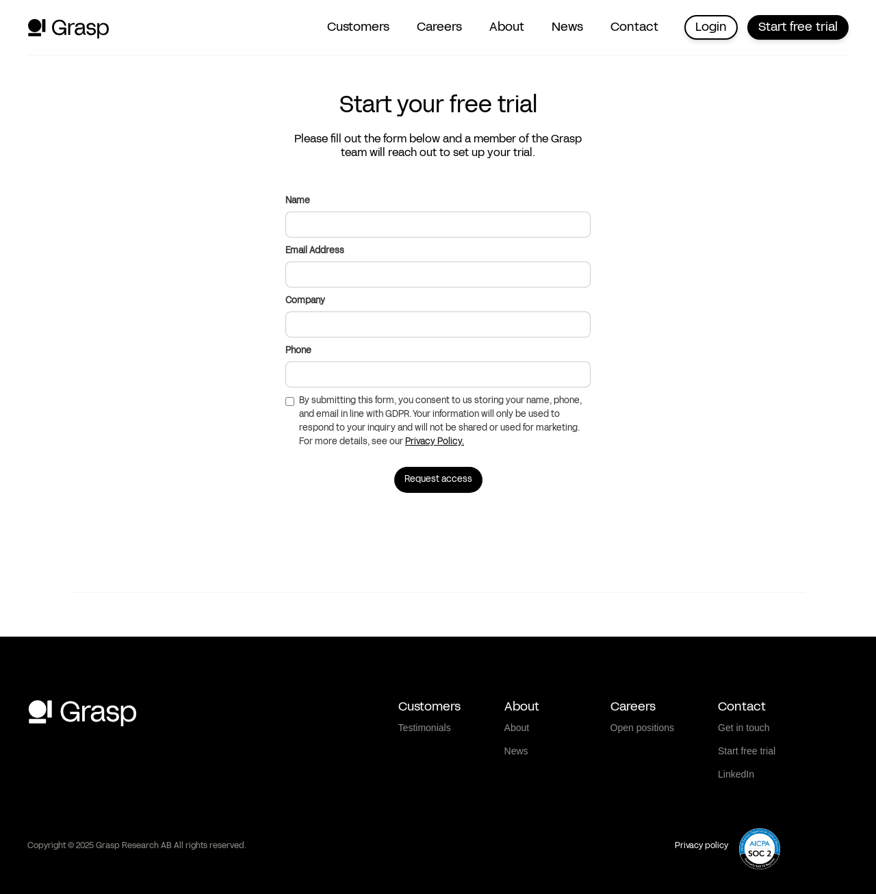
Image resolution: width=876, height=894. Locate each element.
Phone (298, 350)
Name (297, 200)
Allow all (762, 714)
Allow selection (761, 759)
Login (711, 27)
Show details (718, 867)
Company (305, 300)
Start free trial (798, 27)
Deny (762, 804)
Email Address (314, 250)
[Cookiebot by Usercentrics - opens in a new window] (89, 867)
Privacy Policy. (434, 441)
